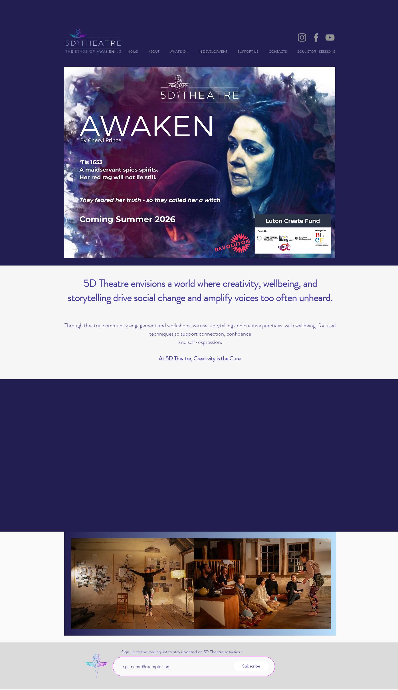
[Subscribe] (251, 666)
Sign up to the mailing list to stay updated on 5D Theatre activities (180, 652)
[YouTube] (330, 37)
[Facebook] (316, 37)
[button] (213, 52)
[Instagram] (302, 37)
